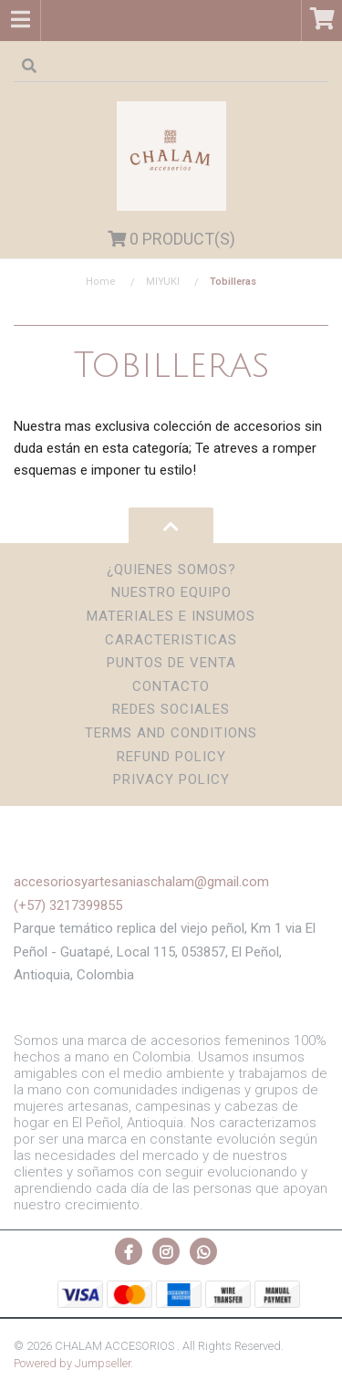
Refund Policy (171, 756)
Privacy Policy (171, 779)
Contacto (171, 686)
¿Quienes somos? (171, 569)
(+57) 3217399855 (68, 905)
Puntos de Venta (171, 662)
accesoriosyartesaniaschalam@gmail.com (141, 881)
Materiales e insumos (171, 616)
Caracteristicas (171, 640)
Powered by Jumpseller (72, 1363)
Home (101, 282)
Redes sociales (171, 709)
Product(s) (171, 238)
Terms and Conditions (171, 733)
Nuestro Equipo (171, 592)
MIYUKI (163, 282)
